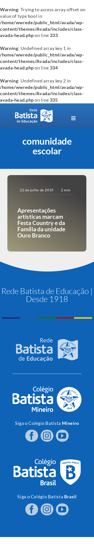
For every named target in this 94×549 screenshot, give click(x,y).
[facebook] (31, 434)
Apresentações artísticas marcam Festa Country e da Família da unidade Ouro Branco (41, 223)
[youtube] (62, 434)
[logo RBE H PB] (34, 110)
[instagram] (47, 434)
